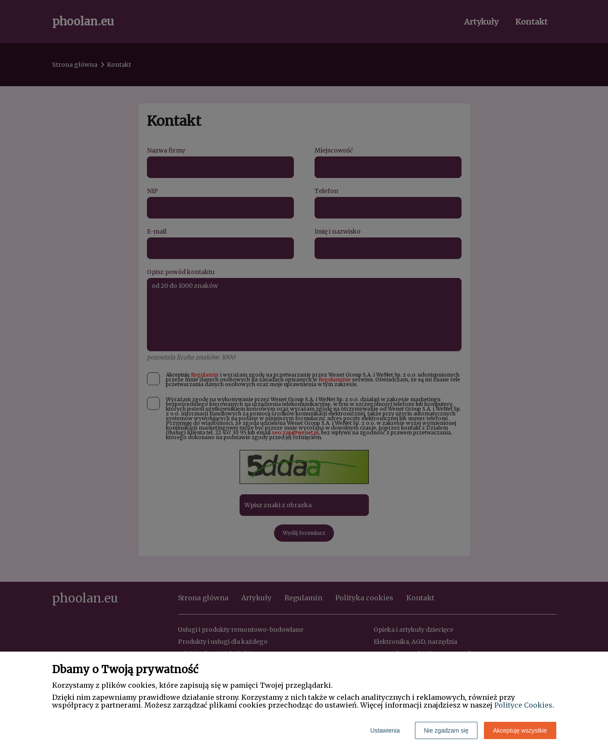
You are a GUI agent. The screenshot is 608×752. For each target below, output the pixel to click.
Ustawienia (384, 730)
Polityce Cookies (523, 705)
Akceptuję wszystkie (520, 730)
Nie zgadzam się (446, 730)
